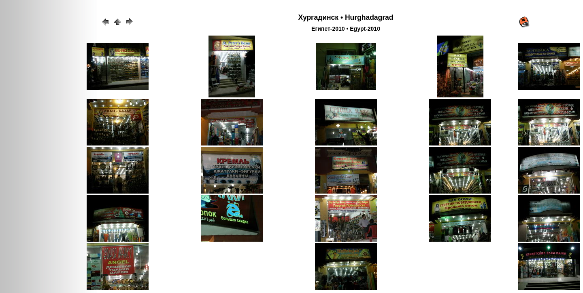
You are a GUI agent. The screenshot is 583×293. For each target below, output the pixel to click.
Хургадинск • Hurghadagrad (345, 17)
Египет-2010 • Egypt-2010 (345, 28)
